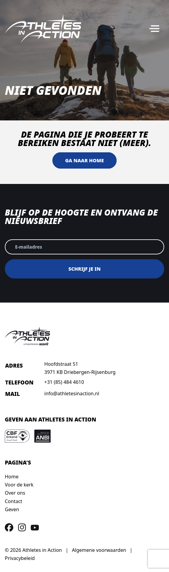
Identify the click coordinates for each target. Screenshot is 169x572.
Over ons (15, 493)
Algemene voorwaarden (99, 550)
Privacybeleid (20, 558)
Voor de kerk (19, 484)
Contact (13, 501)
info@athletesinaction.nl (71, 393)
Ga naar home (84, 160)
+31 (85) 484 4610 (64, 382)
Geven (12, 509)
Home (12, 476)
